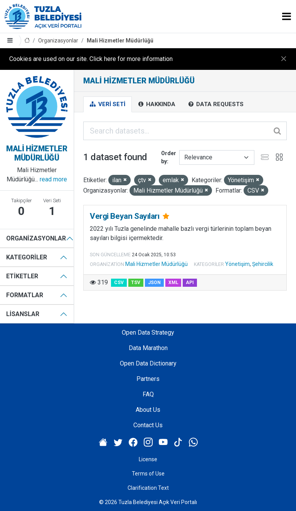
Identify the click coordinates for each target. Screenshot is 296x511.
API (190, 282)
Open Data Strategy (148, 332)
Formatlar (24, 295)
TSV (135, 282)
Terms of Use (148, 473)
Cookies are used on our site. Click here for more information (91, 59)
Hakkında (156, 104)
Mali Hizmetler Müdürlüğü (120, 40)
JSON (154, 282)
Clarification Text (148, 488)
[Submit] (278, 131)
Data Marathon (148, 348)
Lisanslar (22, 314)
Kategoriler (26, 257)
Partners (148, 378)
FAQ (148, 394)
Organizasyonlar (58, 40)
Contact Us (148, 425)
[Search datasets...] (185, 131)
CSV (119, 282)
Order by (168, 157)
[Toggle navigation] (286, 16)
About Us (148, 409)
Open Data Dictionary (148, 363)
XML (173, 282)
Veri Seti (107, 104)
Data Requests (216, 104)
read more (53, 179)
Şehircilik (262, 264)
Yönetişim (237, 264)
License (148, 459)
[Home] (27, 40)
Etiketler (22, 276)
